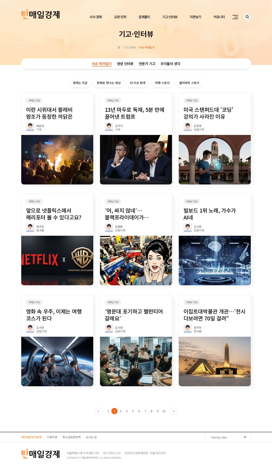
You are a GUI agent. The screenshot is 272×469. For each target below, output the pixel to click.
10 (163, 411)
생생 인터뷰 (125, 63)
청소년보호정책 (71, 437)
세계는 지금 (80, 82)
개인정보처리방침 (31, 437)
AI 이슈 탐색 (137, 82)
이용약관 (52, 437)
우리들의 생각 (170, 63)
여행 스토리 (162, 82)
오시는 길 (91, 437)
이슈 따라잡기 (101, 63)
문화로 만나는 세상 (109, 82)
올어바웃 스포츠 (189, 82)
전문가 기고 (147, 63)
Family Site (219, 437)
